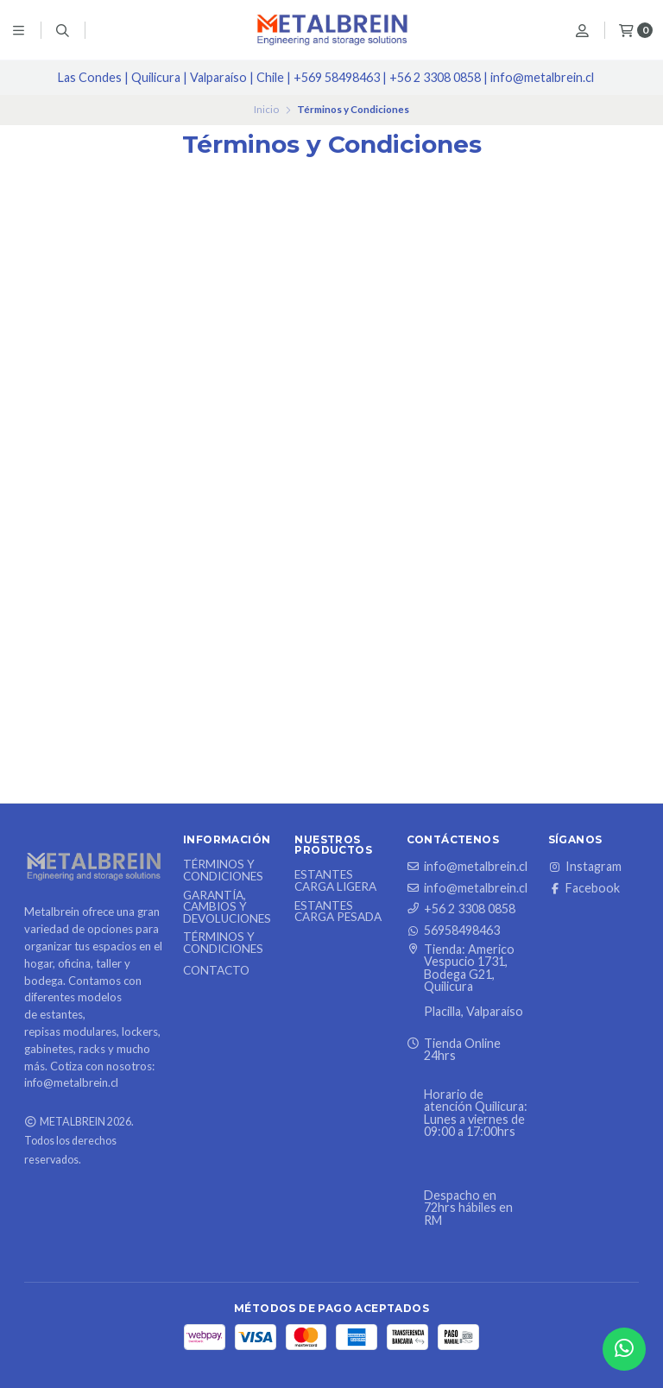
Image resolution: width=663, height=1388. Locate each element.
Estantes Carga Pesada (338, 912)
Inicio (266, 109)
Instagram (585, 867)
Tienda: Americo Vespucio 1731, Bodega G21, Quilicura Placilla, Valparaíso (465, 981)
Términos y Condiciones (223, 870)
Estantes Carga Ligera (335, 881)
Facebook (584, 888)
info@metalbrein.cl (467, 867)
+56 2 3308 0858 (461, 909)
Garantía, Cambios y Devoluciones (227, 907)
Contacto (216, 971)
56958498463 (453, 930)
